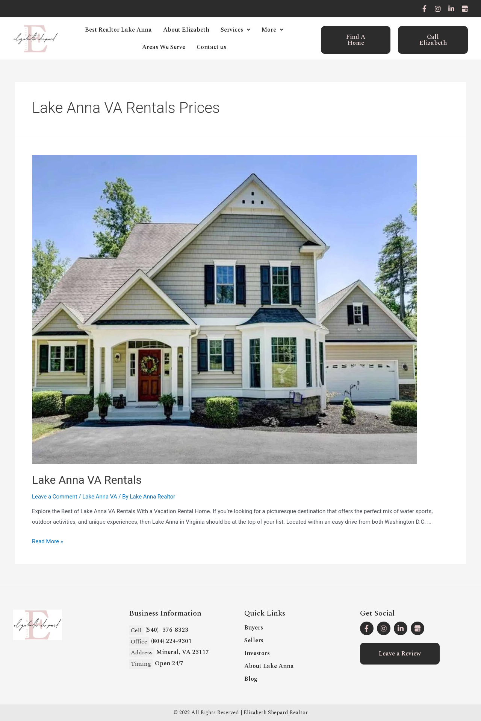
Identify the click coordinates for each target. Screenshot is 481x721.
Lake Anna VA (99, 496)
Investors (257, 653)
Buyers (253, 628)
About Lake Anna (269, 666)
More (272, 29)
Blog (250, 679)
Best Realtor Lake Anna (118, 29)
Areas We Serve (163, 47)
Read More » (47, 541)
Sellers (253, 640)
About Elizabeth (186, 29)
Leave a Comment (54, 496)
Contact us (211, 47)
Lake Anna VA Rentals (87, 479)
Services (235, 29)
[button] (356, 40)
